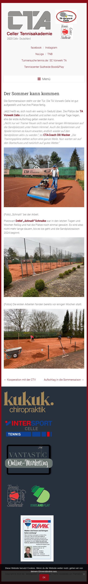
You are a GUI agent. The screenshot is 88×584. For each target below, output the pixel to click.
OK (44, 577)
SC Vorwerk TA (58, 60)
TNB (50, 54)
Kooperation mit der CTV (20, 379)
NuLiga (39, 54)
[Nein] (84, 574)
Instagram (51, 47)
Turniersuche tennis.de (35, 60)
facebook (36, 47)
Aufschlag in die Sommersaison (64, 379)
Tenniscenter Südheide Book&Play (44, 66)
